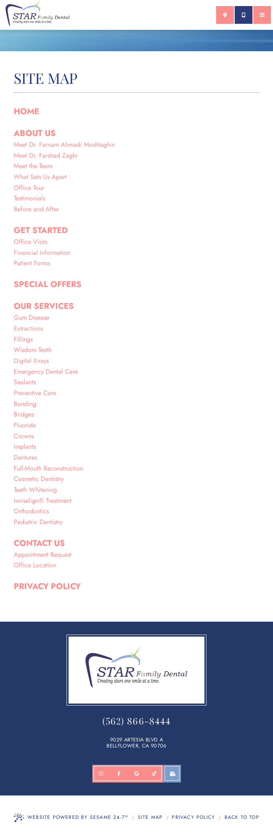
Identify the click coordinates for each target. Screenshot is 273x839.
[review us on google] (137, 774)
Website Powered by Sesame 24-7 (71, 817)
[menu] (262, 15)
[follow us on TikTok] (154, 774)
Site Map (150, 817)
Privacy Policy (193, 817)
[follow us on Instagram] (101, 774)
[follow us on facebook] (119, 774)
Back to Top (242, 817)
